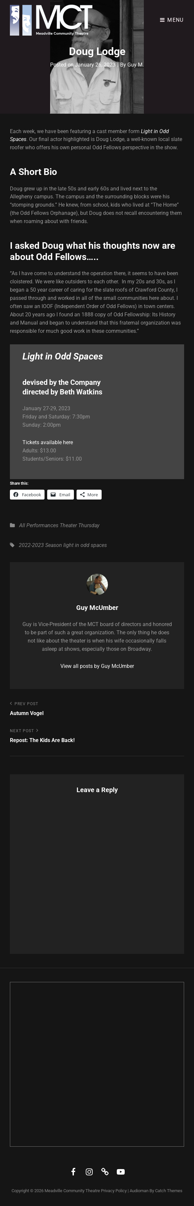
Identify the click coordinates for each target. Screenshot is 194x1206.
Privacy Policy (114, 1190)
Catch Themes (168, 1190)
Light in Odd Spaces (62, 356)
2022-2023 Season (40, 545)
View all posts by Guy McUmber (97, 666)
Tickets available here (47, 442)
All (22, 525)
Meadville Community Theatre (72, 1190)
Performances (42, 525)
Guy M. (135, 65)
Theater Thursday (79, 525)
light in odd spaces (85, 545)
